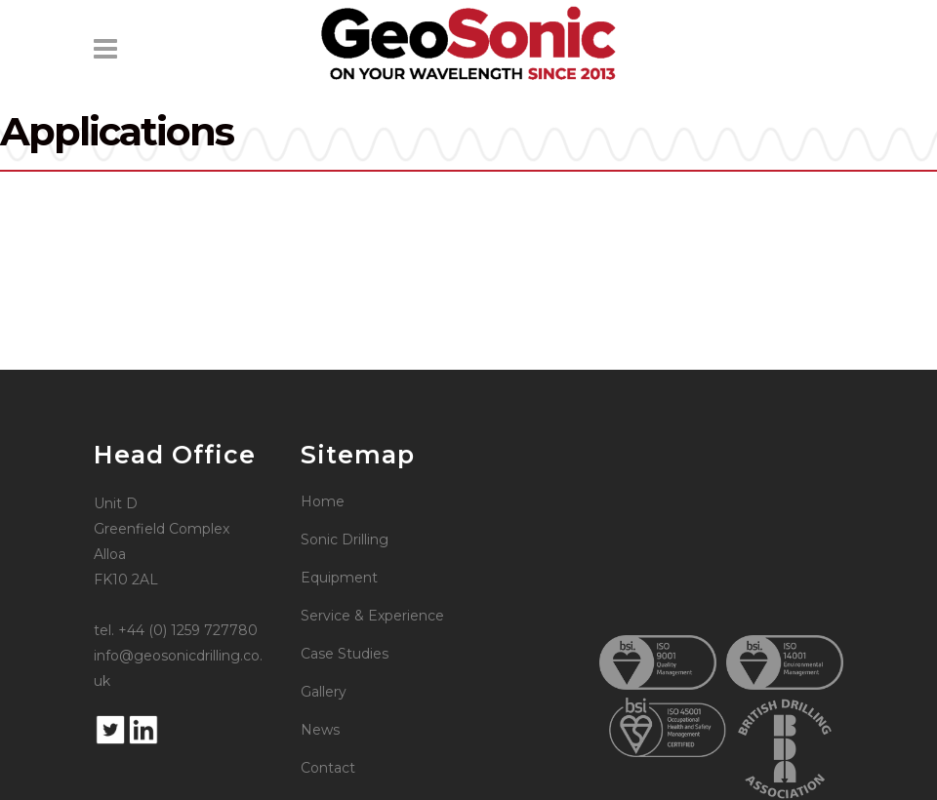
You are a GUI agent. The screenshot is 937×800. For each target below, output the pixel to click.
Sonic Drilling (344, 539)
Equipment (339, 577)
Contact (328, 768)
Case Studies (344, 653)
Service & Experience (372, 615)
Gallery (323, 691)
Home (323, 501)
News (320, 730)
